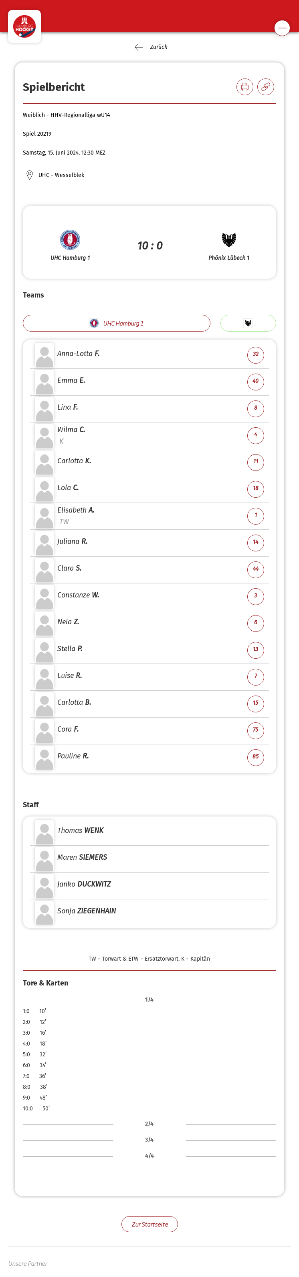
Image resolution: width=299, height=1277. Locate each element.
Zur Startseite (149, 1224)
